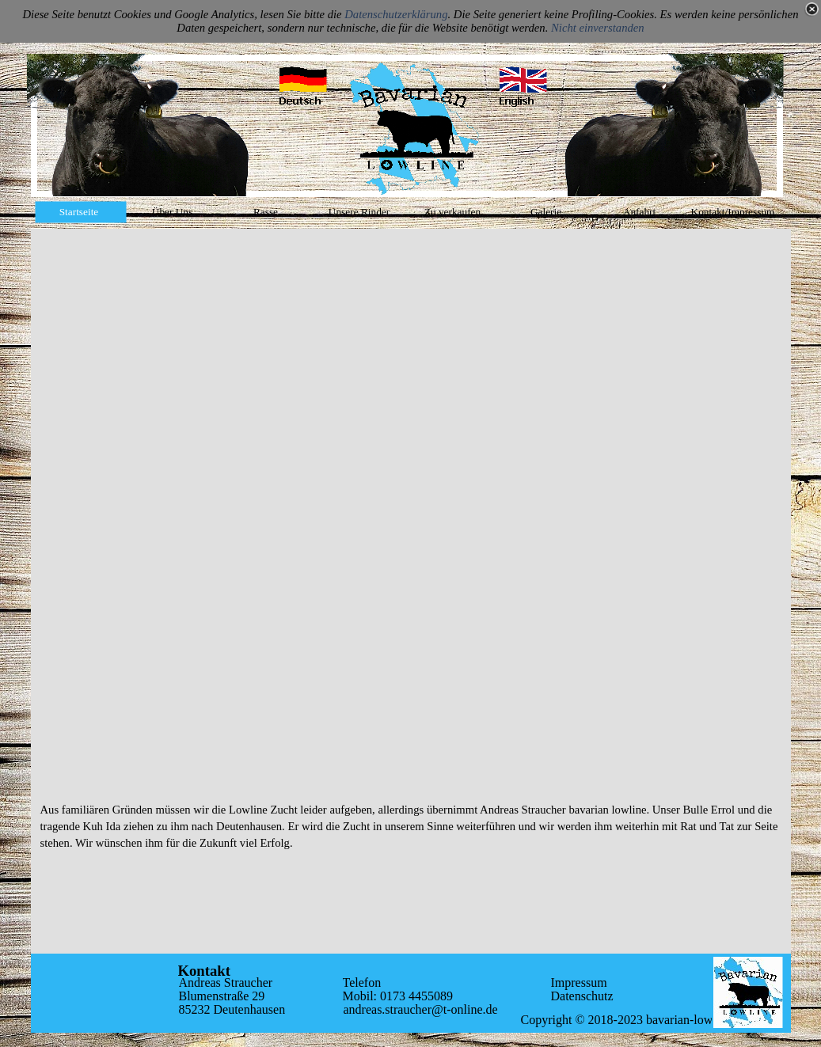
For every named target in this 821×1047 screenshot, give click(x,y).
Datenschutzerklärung (395, 14)
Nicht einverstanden (597, 27)
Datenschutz (582, 996)
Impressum (579, 982)
